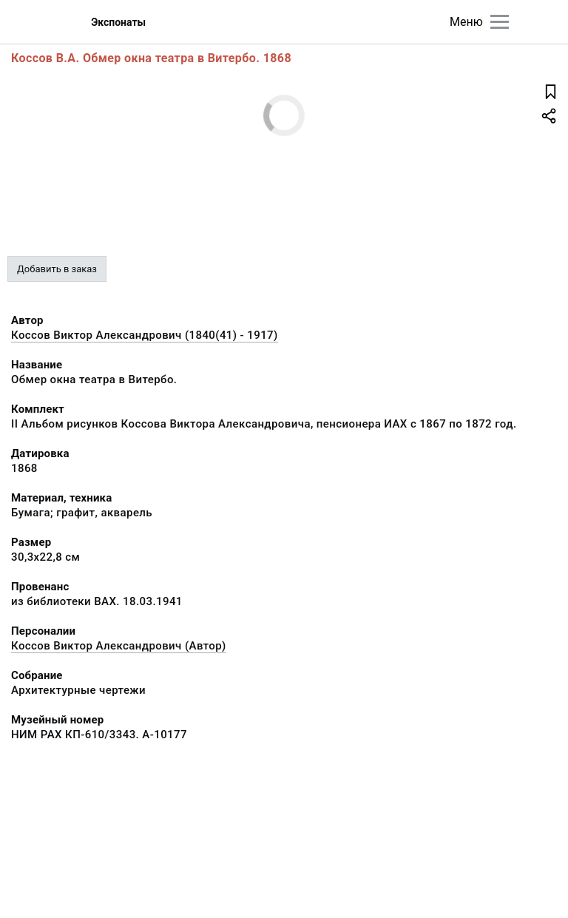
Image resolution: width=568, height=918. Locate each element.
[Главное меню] (499, 21)
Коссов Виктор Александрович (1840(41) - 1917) (144, 335)
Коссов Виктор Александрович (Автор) (118, 645)
